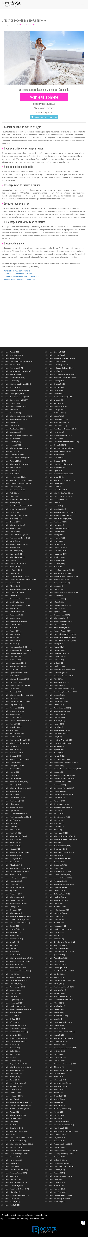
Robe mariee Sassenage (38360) (12, 894)
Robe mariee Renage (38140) (54, 923)
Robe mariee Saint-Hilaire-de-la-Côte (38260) (15, 743)
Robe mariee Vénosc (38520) (10, 1112)
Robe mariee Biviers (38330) (54, 1077)
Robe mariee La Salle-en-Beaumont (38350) (59, 1000)
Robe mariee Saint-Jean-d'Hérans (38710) (14, 448)
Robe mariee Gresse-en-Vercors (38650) (14, 1032)
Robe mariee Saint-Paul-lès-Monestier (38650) (16, 721)
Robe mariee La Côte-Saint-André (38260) (14, 814)
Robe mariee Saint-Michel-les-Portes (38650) (60, 971)
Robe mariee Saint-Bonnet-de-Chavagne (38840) (17, 958)
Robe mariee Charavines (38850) (55, 1182)
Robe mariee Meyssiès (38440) (11, 935)
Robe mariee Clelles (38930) (10, 862)
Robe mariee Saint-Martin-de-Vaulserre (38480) (16, 506)
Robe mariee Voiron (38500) (10, 352)
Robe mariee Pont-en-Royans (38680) (57, 1198)
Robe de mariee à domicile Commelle (19, 279)
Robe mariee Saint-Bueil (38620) (11, 833)
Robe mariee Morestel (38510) (55, 756)
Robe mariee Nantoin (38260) (10, 358)
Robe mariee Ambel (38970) (54, 400)
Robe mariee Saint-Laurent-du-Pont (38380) (59, 1166)
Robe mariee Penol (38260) (54, 868)
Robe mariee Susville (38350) (10, 1205)
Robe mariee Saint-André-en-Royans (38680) (15, 961)
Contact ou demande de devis (44, 117)
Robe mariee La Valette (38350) (11, 717)
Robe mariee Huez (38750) (9, 628)
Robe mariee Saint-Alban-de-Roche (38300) (59, 676)
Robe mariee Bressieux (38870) (55, 1028)
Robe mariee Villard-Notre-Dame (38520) (58, 929)
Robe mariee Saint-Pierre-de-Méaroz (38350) (16, 384)
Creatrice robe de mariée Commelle (18, 273)
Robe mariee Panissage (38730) (11, 682)
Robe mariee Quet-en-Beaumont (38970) (14, 400)
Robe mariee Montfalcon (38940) (55, 1044)
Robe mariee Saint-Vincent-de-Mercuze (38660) (60, 358)
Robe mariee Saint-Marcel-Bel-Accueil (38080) (60, 980)
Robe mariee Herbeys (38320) (11, 875)
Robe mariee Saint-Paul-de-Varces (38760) (15, 679)
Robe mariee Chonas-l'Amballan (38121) (58, 875)
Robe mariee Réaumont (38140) (55, 352)
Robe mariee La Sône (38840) (54, 596)
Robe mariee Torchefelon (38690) (56, 913)
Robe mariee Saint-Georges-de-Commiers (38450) (61, 1131)
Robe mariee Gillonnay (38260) (11, 855)
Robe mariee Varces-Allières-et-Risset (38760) (60, 634)
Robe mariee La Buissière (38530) (12, 1003)
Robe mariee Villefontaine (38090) (56, 881)
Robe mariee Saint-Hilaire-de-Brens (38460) (15, 759)
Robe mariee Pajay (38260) (9, 823)
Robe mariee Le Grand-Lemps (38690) (57, 910)
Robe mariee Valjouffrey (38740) (11, 865)
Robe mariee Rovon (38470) (10, 422)
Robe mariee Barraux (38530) (10, 567)
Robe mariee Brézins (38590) (54, 416)
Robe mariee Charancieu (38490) (11, 1089)
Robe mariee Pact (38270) (9, 948)
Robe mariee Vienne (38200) (54, 1179)
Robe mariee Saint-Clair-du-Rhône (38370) (58, 621)
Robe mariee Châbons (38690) (11, 993)
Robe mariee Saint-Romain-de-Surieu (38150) (16, 817)
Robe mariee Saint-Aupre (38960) (56, 426)
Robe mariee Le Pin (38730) (10, 381)
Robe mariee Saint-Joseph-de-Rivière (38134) (16, 1105)
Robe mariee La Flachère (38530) (56, 551)
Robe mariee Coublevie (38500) (55, 413)
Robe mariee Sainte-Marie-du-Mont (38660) (15, 464)
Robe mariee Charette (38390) (11, 442)
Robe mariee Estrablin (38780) (55, 891)
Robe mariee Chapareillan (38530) (12, 1000)
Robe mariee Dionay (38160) (10, 730)
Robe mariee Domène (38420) (11, 660)
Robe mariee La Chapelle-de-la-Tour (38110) (15, 605)
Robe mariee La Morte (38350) (11, 762)
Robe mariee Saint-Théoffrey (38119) (13, 490)
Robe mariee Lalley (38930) (54, 506)
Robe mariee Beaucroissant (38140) (57, 579)
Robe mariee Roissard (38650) (55, 721)
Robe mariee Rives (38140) (54, 820)
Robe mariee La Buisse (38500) (11, 445)
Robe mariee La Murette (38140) (55, 1057)
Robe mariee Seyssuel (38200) (11, 932)
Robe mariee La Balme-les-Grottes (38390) (15, 1195)
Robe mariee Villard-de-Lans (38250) (13, 429)
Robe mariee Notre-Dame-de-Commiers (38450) (17, 435)
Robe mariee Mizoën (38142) (54, 939)
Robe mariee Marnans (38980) (55, 1147)
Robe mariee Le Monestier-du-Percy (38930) (15, 499)
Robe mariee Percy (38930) (10, 512)
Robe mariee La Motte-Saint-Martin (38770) (15, 1028)
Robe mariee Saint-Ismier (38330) (56, 522)
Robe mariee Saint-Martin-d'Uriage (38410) (59, 794)
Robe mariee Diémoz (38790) (54, 602)
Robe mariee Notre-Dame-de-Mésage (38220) (60, 942)
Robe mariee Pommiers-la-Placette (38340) (15, 599)
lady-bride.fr (11, 1215)
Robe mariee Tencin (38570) (10, 596)
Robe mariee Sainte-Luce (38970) (56, 547)
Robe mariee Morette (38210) (10, 955)
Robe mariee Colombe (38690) (55, 384)
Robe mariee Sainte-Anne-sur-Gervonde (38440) (61, 1048)
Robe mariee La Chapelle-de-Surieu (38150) (59, 368)
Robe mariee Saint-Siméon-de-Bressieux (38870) (61, 637)
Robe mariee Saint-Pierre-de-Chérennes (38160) (61, 839)
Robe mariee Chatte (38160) (10, 474)
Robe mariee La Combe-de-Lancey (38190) (15, 919)
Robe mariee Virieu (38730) (54, 679)
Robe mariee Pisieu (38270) (54, 727)
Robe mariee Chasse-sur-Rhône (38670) (58, 1163)
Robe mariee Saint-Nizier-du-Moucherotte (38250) (61, 592)
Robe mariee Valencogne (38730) (12, 551)
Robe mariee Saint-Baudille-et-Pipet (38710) (15, 977)
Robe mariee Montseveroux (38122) (57, 422)
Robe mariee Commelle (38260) (55, 445)
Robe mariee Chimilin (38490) (54, 698)
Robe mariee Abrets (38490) (54, 477)
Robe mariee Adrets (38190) (10, 1054)
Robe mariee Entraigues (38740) (55, 1080)
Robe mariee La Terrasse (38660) (12, 355)
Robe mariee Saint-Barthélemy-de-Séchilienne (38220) (63, 769)
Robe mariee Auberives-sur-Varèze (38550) (15, 685)
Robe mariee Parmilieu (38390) (55, 1157)
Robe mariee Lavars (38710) (10, 560)
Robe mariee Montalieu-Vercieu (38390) (58, 631)
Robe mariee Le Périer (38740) (55, 355)
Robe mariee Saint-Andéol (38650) (12, 656)
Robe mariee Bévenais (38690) (11, 791)
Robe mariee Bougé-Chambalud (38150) (14, 1064)
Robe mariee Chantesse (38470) (55, 1202)
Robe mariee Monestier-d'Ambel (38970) (58, 464)
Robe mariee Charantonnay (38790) (56, 672)
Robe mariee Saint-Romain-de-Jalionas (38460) (60, 640)
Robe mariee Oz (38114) (9, 1134)
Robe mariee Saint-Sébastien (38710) (57, 730)
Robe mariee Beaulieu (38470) (11, 374)
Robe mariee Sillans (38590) (54, 903)
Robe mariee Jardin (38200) (10, 907)
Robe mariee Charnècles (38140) (11, 624)
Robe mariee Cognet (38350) (10, 1202)
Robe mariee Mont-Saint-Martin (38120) (14, 1182)
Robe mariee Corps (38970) (54, 438)
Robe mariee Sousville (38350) (55, 717)
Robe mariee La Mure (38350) (54, 932)
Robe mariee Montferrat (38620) (11, 547)
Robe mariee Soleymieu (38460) (55, 964)
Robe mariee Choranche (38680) (55, 1096)
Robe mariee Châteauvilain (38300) (12, 454)
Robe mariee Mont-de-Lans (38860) (56, 1128)
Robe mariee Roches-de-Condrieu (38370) (15, 515)
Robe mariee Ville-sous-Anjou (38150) (13, 987)
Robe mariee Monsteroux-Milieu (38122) (58, 996)
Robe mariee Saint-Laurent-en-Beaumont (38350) (17, 361)
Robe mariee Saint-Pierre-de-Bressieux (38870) (16, 916)
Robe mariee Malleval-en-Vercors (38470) (14, 621)
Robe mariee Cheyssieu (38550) (11, 910)
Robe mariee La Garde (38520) (55, 563)
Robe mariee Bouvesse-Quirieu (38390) (58, 1083)
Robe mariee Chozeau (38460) (11, 756)
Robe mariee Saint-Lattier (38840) (12, 807)
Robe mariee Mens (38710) (10, 974)
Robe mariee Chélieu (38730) (10, 1019)
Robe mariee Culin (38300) (53, 810)
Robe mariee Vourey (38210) (10, 1048)
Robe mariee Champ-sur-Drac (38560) (57, 583)
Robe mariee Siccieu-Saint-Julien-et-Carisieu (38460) (18, 579)
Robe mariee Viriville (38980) (54, 390)
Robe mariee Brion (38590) (53, 567)
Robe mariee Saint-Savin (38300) (55, 685)
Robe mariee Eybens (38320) (10, 1192)
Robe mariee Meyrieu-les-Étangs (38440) (58, 519)
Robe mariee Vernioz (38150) (54, 961)
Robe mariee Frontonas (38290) (55, 361)
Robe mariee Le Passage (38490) (12, 1096)
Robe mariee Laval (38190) (53, 486)
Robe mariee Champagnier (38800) (12, 592)
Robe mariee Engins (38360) (54, 470)
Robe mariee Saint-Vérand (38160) (56, 733)
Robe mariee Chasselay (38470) (55, 461)
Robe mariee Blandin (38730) (10, 640)
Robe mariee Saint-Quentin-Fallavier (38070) (59, 884)
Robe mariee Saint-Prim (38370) (11, 913)
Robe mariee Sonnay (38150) (10, 531)
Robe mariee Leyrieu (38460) (54, 387)
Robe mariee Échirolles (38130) (55, 589)
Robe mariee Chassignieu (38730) (56, 865)
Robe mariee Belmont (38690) (55, 862)
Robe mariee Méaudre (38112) (55, 1102)
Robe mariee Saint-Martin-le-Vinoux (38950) (15, 666)
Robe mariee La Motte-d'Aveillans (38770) (58, 1121)
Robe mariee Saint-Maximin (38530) (56, 701)
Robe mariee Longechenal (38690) (56, 554)
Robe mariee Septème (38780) (11, 820)
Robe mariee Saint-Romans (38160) (12, 1070)
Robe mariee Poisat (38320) (54, 935)
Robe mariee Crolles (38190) (10, 1051)
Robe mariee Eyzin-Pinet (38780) (11, 554)
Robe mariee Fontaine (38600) (55, 531)
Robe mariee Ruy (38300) (9, 891)
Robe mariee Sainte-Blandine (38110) (57, 682)
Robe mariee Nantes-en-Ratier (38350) (57, 894)
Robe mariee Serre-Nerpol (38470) (12, 708)
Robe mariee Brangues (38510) (11, 637)
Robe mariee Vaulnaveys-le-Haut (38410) (58, 1195)
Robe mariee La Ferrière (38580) (11, 727)
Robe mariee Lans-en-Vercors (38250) (13, 509)
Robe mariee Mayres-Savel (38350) (12, 733)
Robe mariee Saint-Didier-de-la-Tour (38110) (59, 951)
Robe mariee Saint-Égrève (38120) (12, 765)
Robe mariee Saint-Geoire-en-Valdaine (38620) (16, 1137)
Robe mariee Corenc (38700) (54, 765)
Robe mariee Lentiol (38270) (54, 503)
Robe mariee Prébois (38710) (10, 849)
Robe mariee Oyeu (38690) (54, 1054)
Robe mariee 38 (13, 25)
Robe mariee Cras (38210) (53, 371)
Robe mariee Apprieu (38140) (10, 1016)
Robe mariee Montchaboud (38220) (12, 839)
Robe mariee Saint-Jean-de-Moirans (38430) (15, 740)
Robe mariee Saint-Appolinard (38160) (13, 1025)
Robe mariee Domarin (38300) (10, 583)
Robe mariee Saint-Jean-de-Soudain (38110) (15, 458)
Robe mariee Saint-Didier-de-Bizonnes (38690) (16, 480)
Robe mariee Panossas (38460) (55, 650)
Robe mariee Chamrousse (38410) (12, 753)
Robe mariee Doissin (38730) (54, 977)
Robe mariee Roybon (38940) (54, 749)
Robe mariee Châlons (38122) (54, 826)
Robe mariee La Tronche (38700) (11, 669)
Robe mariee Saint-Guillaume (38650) (13, 557)
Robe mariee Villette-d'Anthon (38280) (13, 1083)
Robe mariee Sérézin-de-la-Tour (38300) (14, 980)
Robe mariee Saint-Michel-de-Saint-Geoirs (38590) (61, 576)
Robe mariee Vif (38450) (9, 1125)
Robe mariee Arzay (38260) (10, 1166)
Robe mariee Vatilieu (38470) (54, 1115)
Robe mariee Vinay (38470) (9, 698)
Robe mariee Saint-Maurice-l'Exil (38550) (58, 858)
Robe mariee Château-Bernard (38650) (57, 528)
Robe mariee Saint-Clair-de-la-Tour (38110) (59, 493)
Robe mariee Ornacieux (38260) (55, 624)
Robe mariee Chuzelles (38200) (11, 1093)
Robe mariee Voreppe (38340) (55, 1073)
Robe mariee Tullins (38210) (10, 1044)
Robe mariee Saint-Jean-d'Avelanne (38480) (59, 689)
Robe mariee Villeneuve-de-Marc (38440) (58, 1144)
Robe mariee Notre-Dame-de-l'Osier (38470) (59, 448)
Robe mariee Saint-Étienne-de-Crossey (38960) (16, 1102)
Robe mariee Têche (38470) (10, 794)
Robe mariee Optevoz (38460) (55, 714)
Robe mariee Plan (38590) (53, 830)
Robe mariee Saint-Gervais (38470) (56, 618)
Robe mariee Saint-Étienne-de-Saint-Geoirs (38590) (62, 442)
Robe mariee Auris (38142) (53, 1019)
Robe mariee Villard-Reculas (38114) (13, 1006)
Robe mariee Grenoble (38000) (11, 634)
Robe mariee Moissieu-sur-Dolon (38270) (58, 435)
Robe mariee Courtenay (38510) (55, 990)
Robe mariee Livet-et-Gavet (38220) (57, 804)
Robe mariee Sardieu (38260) (54, 1035)
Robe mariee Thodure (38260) (55, 1061)
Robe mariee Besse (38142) (54, 586)
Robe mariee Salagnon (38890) (11, 785)
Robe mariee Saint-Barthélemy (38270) (57, 451)
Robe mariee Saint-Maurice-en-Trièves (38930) (60, 512)
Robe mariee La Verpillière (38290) (56, 490)
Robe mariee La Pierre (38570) (11, 1061)
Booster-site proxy (37, 1218)
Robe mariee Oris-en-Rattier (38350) (13, 525)
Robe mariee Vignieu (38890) (10, 403)
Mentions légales (40, 1215)
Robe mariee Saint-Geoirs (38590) (12, 714)
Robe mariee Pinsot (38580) (10, 772)
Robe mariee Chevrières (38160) (55, 1192)
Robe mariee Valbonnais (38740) (11, 1073)
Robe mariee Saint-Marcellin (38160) (13, 798)
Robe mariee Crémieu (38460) (55, 974)
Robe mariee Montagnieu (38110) (56, 467)
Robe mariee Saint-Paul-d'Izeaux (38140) (14, 563)
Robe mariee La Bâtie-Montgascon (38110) (15, 576)
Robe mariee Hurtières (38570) (55, 746)
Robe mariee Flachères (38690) (55, 666)
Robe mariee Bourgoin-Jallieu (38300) (13, 663)
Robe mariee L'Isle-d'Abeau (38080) (56, 958)
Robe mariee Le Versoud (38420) (11, 570)
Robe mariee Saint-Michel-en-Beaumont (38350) (60, 429)
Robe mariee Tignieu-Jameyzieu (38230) (14, 672)
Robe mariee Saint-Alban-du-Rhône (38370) (15, 1189)
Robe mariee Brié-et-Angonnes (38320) (58, 1109)
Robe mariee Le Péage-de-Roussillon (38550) (60, 374)
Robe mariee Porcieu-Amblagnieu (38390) (58, 1022)
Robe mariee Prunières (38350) (55, 801)
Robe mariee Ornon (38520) (54, 644)
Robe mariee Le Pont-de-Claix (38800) (57, 759)
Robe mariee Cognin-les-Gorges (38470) (14, 1154)
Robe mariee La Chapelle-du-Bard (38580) (14, 1038)
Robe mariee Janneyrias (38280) (11, 1160)
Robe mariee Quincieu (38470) (55, 955)
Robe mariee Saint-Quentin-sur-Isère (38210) (16, 868)
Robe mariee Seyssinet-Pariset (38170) (14, 1173)
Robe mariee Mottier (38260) (54, 432)
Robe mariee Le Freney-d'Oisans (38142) (58, 871)
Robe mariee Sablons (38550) (10, 426)
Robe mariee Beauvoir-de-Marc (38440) (58, 846)
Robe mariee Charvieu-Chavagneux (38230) (59, 474)
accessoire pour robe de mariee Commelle (21, 276)
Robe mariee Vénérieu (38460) (11, 769)
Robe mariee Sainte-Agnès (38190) (12, 393)
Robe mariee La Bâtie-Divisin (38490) (13, 377)
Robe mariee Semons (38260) (10, 1157)
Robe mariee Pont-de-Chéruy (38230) (13, 477)
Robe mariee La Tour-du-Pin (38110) (56, 499)
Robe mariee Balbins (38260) (54, 1003)
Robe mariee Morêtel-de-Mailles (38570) (58, 515)
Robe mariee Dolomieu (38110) (55, 538)
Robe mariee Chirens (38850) (54, 1025)
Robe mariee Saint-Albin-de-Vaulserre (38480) (60, 669)
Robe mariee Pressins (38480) (55, 1173)
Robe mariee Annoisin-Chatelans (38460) (58, 878)
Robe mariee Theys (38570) (10, 573)
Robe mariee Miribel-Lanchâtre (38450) (13, 968)
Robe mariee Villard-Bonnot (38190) (56, 1041)
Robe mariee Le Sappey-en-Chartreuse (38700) (16, 650)
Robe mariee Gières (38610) (10, 1022)
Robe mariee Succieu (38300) (10, 826)
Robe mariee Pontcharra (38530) (55, 1186)
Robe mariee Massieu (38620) (10, 365)
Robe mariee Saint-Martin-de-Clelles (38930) (15, 701)
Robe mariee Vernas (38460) (10, 1080)
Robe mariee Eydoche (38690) (11, 1179)
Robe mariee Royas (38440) (10, 942)
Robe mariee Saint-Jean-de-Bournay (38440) (59, 1038)
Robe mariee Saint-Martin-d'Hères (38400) (15, 390)
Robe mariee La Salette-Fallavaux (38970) (58, 740)
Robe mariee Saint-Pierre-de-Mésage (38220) (60, 775)
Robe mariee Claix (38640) (9, 1121)
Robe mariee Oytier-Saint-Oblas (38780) (14, 406)
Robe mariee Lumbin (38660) (10, 438)
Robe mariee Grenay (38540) (54, 1012)
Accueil (4, 25)
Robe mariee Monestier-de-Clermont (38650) (16, 971)
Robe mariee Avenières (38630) (55, 599)
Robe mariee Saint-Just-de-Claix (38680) (14, 647)
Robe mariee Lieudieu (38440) (54, 557)
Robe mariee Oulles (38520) (10, 926)
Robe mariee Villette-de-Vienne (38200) (58, 708)
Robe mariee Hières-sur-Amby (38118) (57, 628)
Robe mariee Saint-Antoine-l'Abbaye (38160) (59, 852)
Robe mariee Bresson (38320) (11, 631)
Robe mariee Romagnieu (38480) (12, 1035)
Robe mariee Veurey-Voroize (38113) (57, 653)
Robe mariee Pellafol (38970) (10, 1077)
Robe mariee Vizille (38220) (10, 493)
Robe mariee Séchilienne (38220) (56, 1086)
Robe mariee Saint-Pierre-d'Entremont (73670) (16, 416)
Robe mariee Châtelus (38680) (11, 432)
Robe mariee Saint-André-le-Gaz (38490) (14, 544)
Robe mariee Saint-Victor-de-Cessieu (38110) (60, 480)
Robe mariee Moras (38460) (10, 775)
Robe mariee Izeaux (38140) (10, 608)
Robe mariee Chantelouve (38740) (12, 1128)
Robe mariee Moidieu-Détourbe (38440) (14, 903)
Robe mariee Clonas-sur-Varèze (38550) (14, 1041)
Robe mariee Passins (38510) (54, 647)
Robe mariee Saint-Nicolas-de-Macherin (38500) (16, 1009)
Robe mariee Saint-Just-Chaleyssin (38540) (59, 807)
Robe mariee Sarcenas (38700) (11, 846)
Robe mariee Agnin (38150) (10, 1198)
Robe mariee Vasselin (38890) (10, 884)
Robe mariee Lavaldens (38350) (11, 1147)
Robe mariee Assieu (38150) (54, 823)
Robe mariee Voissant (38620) (11, 461)
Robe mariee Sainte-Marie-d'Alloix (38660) (14, 419)
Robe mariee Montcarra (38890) (55, 785)
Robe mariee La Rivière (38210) (55, 1051)
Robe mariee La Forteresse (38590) (12, 711)
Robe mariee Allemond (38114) (55, 798)
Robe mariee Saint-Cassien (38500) (56, 833)
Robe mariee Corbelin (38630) (10, 737)
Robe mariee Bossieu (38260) (54, 403)
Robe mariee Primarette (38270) (11, 951)
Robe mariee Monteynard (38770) (12, 964)
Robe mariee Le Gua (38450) (54, 541)
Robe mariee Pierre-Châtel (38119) (12, 929)
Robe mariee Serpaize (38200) (55, 695)
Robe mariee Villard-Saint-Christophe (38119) (16, 483)
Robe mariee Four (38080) (53, 737)
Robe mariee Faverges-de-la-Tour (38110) (58, 496)
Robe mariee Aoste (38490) (10, 1099)
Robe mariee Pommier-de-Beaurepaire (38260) (60, 1064)
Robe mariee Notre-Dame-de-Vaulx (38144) (15, 397)
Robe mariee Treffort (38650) (10, 387)
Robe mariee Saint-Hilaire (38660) (56, 406)
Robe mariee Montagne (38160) (11, 881)
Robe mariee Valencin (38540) (10, 586)
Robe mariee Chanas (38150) (10, 470)
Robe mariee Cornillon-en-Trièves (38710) (58, 397)
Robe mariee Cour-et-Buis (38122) (12, 900)
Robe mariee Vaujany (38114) (54, 984)
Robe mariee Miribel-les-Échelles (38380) (14, 782)
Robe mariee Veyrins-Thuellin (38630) (57, 948)
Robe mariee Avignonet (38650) (11, 705)
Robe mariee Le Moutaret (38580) (12, 1186)
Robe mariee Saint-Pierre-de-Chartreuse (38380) (17, 695)
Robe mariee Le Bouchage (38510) (56, 365)
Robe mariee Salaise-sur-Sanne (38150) (14, 836)
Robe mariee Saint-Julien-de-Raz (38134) (14, 1170)
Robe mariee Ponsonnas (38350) (55, 907)
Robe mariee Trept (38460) (54, 1118)
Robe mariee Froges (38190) (54, 916)
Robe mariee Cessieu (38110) (10, 996)
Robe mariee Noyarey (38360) (11, 522)
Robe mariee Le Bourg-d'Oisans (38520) (14, 878)
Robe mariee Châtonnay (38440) (55, 1134)
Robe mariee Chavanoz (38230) (55, 656)
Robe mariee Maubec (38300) (54, 814)
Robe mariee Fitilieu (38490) (10, 1163)
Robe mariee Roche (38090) (54, 663)
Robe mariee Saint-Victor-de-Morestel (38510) (16, 1067)
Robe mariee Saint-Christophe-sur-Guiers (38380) (61, 1150)
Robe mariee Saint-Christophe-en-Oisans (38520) (61, 692)
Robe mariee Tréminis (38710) (10, 467)
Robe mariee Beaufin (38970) (10, 503)
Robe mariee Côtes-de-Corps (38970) (57, 615)
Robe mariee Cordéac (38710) (55, 544)
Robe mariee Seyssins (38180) (55, 1099)
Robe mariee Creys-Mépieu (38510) (56, 1137)
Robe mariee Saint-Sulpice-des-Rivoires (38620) (17, 1144)
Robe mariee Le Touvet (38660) (55, 560)
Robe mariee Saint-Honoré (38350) (56, 900)
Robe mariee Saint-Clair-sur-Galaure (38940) (15, 923)
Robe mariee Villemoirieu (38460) (56, 887)
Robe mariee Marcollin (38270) (11, 749)
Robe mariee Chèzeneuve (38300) (56, 849)
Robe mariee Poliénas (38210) (11, 778)
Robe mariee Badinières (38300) (11, 519)
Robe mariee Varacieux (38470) (11, 410)
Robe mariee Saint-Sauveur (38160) (56, 945)
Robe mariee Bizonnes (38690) (11, 692)
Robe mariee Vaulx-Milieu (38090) (11, 1118)
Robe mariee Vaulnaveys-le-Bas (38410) (14, 653)
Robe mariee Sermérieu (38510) (11, 1086)
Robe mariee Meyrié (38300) (10, 830)
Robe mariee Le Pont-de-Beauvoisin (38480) (59, 570)
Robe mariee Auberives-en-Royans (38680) (15, 852)
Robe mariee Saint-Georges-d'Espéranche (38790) (61, 762)
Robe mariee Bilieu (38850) (9, 945)
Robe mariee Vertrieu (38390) (10, 746)
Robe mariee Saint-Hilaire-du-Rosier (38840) (59, 1125)
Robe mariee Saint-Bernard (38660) (12, 801)
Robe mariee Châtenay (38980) (11, 618)
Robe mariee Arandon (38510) (55, 993)
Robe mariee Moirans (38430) (54, 842)
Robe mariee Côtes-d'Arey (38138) (56, 419)
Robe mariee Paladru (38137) (54, 483)
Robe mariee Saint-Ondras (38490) (12, 897)
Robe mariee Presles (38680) (54, 1009)
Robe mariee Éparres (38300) (54, 458)
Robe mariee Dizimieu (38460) (10, 842)
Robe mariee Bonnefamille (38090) (56, 1016)
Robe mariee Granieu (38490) (10, 541)
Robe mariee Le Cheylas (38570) (11, 858)
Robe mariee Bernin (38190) (54, 1112)
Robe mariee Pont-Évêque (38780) (12, 887)
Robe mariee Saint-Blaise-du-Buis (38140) (58, 1070)
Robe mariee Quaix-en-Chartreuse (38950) (15, 871)
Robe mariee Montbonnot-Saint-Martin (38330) (60, 377)
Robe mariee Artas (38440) (10, 1176)
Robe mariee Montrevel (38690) (11, 1012)
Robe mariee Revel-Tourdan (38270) (13, 602)
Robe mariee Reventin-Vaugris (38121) (57, 817)
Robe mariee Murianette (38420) (55, 926)
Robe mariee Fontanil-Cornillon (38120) (13, 612)
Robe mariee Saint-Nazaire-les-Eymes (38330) (60, 1032)
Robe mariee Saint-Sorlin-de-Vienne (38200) (15, 1150)
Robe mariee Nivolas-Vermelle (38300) (57, 711)
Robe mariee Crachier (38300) (54, 1141)
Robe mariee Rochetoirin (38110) (56, 1160)
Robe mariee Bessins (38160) (54, 753)
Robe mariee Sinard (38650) (54, 772)
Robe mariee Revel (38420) (10, 644)
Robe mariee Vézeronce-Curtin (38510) (58, 743)
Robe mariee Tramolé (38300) (54, 855)
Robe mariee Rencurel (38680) (55, 608)
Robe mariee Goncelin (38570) (11, 413)
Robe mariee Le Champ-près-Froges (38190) (59, 1154)
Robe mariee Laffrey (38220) (54, 705)
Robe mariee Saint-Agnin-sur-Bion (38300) (14, 1131)
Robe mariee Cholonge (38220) (55, 410)
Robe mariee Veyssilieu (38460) (55, 612)
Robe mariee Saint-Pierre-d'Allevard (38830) (59, 987)
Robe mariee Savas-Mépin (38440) (56, 968)
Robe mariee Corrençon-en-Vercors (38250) (59, 788)
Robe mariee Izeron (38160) (54, 1093)
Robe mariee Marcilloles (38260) (55, 897)
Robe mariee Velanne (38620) (54, 393)
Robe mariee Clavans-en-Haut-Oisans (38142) (16, 371)
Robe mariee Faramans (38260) (55, 1189)
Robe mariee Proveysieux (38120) (12, 615)
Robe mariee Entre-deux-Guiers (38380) (58, 605)
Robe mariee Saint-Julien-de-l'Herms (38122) (15, 538)
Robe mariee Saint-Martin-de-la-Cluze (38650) (60, 778)
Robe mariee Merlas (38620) (10, 676)
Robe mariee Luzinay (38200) (54, 724)
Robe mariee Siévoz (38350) (54, 919)
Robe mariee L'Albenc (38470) (54, 1067)
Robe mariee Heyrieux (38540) (11, 528)
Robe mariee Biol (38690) (9, 1057)
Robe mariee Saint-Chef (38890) (11, 984)
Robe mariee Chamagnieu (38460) (56, 791)
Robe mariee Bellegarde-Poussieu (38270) (15, 1109)
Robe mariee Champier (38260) (11, 990)
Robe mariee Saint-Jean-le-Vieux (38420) (58, 573)
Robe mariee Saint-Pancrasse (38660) (13, 1115)
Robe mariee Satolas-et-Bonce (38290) (58, 782)
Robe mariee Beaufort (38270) (55, 1006)
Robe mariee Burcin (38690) (10, 451)
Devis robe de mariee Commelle (17, 271)
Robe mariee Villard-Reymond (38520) (13, 1141)
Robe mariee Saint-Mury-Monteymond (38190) (16, 589)
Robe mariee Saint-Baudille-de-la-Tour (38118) (60, 836)
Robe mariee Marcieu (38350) (10, 724)
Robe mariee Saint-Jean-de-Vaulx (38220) (14, 535)
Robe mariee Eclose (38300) (10, 804)
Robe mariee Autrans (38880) (54, 381)
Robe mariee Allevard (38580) (10, 689)
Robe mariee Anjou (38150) (10, 810)
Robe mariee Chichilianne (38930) (12, 939)
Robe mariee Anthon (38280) (54, 660)
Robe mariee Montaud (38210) (55, 1105)
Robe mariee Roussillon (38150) (55, 509)
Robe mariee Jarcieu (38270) (54, 525)
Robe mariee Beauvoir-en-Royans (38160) (58, 1176)
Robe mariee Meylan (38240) (54, 454)
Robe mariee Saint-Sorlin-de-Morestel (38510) (16, 788)
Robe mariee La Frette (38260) (55, 1170)
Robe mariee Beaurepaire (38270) (12, 368)
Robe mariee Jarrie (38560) (10, 496)
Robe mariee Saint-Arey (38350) (11, 486)
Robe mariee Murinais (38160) (54, 1089)
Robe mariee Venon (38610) (54, 535)
